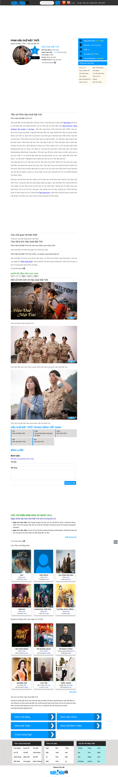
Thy (98, 736)
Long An (43, 662)
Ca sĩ (73, 3)
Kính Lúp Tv (97, 70)
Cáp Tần (43, 658)
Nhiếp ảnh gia (65, 660)
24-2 (55, 46)
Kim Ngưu (17, 722)
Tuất (57, 727)
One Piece (43, 550)
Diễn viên (86, 3)
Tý (47, 731)
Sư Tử (16, 727)
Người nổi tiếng (16, 37)
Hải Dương (65, 662)
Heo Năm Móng (21, 623)
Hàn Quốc (67, 101)
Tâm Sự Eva (83, 76)
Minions (21, 584)
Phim (24, 37)
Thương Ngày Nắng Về (65, 584)
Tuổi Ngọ (66, 627)
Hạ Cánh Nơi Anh (66, 550)
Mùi (57, 722)
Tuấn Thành (66, 658)
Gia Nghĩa (96, 64)
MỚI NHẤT (101, 3)
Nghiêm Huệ (22, 658)
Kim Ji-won (22, 108)
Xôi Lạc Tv (82, 61)
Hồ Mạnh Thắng (66, 623)
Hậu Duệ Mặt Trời (33, 37)
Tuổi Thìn (22, 554)
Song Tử (26, 722)
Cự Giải (35, 722)
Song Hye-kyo (67, 105)
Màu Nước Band (98, 61)
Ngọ (47, 722)
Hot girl (79, 3)
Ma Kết (35, 731)
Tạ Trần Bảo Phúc (98, 67)
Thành (80, 722)
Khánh (90, 736)
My (79, 727)
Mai (21, 550)
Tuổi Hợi (66, 554)
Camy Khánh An (84, 64)
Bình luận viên (43, 660)
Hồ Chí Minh (21, 627)
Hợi (66, 727)
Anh (98, 731)
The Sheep (82, 70)
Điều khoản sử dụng (59, 756)
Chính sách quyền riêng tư (59, 766)
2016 (102, 34)
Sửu (57, 731)
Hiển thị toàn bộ (70, 511)
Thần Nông (17, 731)
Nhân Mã (26, 731)
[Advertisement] (57, 18)
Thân (67, 722)
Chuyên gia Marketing (66, 625)
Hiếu (98, 727)
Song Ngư (99, 52)
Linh (98, 722)
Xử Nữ (25, 727)
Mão (47, 736)
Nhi (79, 731)
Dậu (47, 727)
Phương (81, 736)
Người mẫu (93, 3)
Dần (66, 731)
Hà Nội (66, 588)
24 (96, 34)
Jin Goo (31, 108)
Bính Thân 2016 (26, 234)
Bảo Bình (17, 736)
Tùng (89, 722)
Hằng (89, 731)
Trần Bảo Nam (83, 67)
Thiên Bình (37, 727)
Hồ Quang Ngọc (44, 623)
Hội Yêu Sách (97, 76)
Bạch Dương (37, 736)
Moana (95, 73)
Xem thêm (72, 666)
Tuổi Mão (44, 554)
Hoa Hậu (21, 660)
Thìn (57, 736)
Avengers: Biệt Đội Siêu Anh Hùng (43, 584)
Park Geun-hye (44, 171)
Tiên (89, 727)
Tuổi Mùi (22, 588)
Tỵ (66, 736)
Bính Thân (94, 47)
